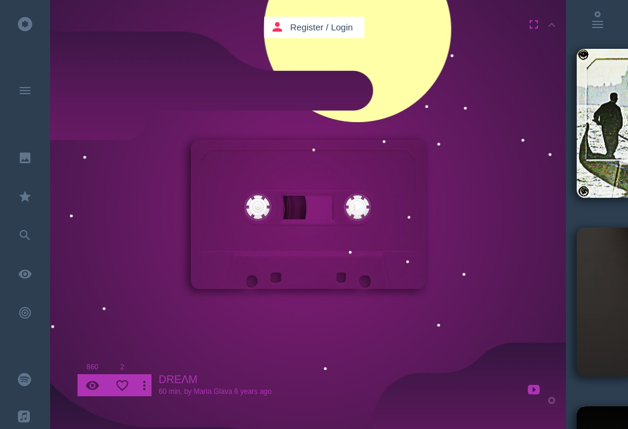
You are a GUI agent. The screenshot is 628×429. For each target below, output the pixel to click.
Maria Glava (213, 391)
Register (307, 27)
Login (342, 27)
